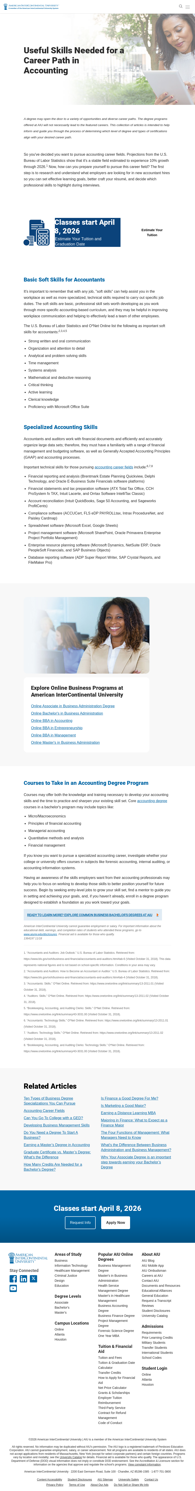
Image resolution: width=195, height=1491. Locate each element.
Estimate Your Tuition (152, 232)
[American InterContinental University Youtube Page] (13, 1288)
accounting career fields (114, 467)
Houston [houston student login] (148, 1384)
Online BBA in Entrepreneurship (56, 728)
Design (60, 1280)
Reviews (148, 1306)
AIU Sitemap (105, 1479)
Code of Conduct (110, 1423)
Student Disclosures (156, 1311)
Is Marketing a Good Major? (123, 1106)
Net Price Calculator (112, 1388)
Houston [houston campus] (61, 1339)
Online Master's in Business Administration (65, 742)
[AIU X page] (33, 1278)
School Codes (152, 1357)
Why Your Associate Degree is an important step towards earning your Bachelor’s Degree (136, 1162)
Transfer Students (154, 1347)
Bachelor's (62, 1307)
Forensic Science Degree (116, 1331)
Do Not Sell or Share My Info (131, 1484)
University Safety (128, 1479)
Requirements (152, 1332)
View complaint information (144, 1464)
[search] (180, 6)
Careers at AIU (152, 1275)
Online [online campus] (59, 1329)
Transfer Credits (109, 1373)
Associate (62, 1302)
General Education (155, 1295)
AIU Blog (148, 1260)
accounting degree (152, 801)
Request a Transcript (156, 1300)
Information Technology (71, 1265)
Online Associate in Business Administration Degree (73, 706)
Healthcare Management (72, 1270)
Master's (61, 1312)
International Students (157, 1352)
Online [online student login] (146, 1374)
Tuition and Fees (110, 1357)
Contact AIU (150, 1280)
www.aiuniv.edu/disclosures (40, 934)
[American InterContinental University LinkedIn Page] (23, 1278)
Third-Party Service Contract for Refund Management (112, 1413)
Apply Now (115, 1223)
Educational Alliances (157, 1290)
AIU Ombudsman (154, 1270)
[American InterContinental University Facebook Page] (13, 1278)
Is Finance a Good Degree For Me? (129, 1098)
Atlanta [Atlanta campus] (60, 1334)
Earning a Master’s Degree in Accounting (57, 1145)
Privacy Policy (54, 1484)
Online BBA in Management (53, 735)
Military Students (153, 1342)
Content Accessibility (49, 1479)
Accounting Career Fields (44, 1111)
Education (62, 1285)
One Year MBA (108, 1336)
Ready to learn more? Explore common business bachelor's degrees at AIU (89, 915)
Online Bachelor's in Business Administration (67, 713)
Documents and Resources (161, 1285)
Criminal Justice (66, 1275)
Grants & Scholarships (114, 1393)
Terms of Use (77, 1484)
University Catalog (155, 1316)
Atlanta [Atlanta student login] (147, 1379)
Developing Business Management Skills (57, 1125)
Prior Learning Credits (157, 1337)
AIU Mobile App (153, 1265)
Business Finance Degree (116, 1316)
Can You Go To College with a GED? (53, 1118)
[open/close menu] (187, 7)
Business (61, 1260)
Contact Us (151, 1479)
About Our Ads (99, 1484)
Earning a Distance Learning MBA (128, 1113)
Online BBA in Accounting (51, 721)
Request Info (80, 1223)
